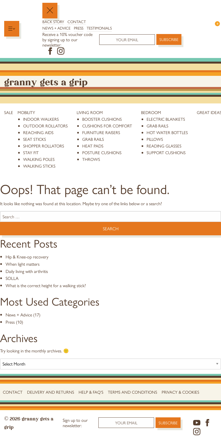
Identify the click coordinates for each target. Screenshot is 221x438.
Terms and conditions (132, 392)
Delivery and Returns (50, 392)
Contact (76, 21)
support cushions (166, 152)
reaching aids (38, 132)
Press (78, 28)
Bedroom (151, 112)
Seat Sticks (34, 139)
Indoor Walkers (41, 119)
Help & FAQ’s (91, 392)
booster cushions (102, 119)
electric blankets (166, 119)
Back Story (53, 21)
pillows (155, 139)
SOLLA (12, 278)
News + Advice (56, 28)
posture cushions (102, 152)
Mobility (26, 112)
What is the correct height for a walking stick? (46, 285)
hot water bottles (167, 132)
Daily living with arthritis (27, 271)
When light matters (23, 264)
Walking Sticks (39, 166)
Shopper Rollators (43, 146)
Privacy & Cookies (180, 392)
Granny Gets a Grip (46, 81)
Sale (8, 112)
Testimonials (99, 28)
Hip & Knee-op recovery (27, 256)
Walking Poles (39, 159)
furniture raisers (101, 132)
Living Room (90, 112)
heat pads (92, 146)
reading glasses (164, 146)
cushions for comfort (107, 126)
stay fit (31, 152)
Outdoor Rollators (45, 126)
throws (91, 159)
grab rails (93, 139)
